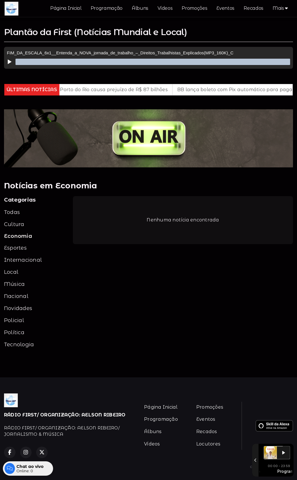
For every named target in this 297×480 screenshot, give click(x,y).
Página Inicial (65, 8)
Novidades (18, 308)
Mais (280, 8)
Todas (12, 212)
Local (11, 272)
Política (14, 332)
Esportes (15, 247)
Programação (107, 8)
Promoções (194, 8)
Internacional (23, 260)
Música (14, 284)
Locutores (208, 444)
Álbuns (140, 8)
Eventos (225, 8)
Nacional (16, 296)
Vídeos (165, 8)
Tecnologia (19, 344)
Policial (14, 320)
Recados (253, 8)
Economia (18, 236)
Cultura (14, 224)
